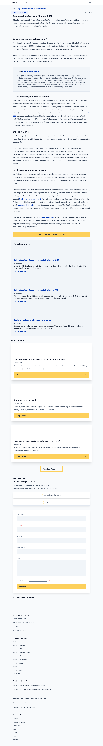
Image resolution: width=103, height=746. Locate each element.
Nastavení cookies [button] (19, 630)
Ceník (15, 736)
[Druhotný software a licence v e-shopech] (51, 311)
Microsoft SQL (18, 663)
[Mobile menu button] (90, 3)
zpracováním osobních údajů (38, 581)
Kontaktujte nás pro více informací (52, 234)
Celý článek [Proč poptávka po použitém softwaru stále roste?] (51, 456)
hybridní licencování (46, 217)
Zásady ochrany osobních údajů (23, 622)
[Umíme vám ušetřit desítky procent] (46, 604)
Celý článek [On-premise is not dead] (51, 416)
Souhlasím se (35, 581)
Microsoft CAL (18, 666)
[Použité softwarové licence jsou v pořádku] (59, 609)
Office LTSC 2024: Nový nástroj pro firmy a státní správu (39, 359)
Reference (16, 725)
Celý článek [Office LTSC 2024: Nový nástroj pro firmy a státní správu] (51, 375)
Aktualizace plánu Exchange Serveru (25, 703)
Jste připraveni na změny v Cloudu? (25, 707)
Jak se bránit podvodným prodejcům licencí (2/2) (36, 260)
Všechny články (51, 469)
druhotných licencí (25, 205)
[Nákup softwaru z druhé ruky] (14, 604)
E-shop (15, 718)
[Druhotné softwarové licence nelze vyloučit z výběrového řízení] (23, 609)
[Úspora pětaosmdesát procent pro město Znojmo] (58, 604)
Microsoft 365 (18, 670)
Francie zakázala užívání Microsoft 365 (35, 9)
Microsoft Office (18, 649)
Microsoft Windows (19, 645)
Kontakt (15, 740)
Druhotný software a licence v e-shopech (33, 320)
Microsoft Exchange (19, 656)
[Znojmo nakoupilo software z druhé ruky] (23, 604)
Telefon (19, 536)
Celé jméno (20, 514)
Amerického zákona (31, 71)
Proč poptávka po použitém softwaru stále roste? (37, 441)
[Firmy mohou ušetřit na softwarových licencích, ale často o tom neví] (72, 609)
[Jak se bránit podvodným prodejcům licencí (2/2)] (51, 251)
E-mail (19, 525)
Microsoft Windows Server (22, 652)
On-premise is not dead (25, 400)
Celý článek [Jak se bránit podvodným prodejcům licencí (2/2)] (20, 272)
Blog (18, 9)
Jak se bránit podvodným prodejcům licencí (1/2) (36, 290)
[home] (14, 9)
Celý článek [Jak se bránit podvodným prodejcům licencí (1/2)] (20, 302)
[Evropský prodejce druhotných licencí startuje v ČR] (34, 604)
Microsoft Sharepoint (20, 659)
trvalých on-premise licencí (30, 199)
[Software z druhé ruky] (81, 604)
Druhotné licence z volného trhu (23, 642)
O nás (15, 733)
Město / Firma (21, 547)
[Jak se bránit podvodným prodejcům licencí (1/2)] (51, 281)
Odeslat (51, 587)
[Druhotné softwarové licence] (68, 604)
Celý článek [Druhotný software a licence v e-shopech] (20, 332)
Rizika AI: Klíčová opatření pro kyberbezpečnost (29, 685)
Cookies (16, 626)
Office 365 (16, 673)
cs (26, 3)
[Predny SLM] (16, 2)
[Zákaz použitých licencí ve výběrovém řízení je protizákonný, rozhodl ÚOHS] (43, 609)
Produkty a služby (19, 722)
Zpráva (19, 558)
